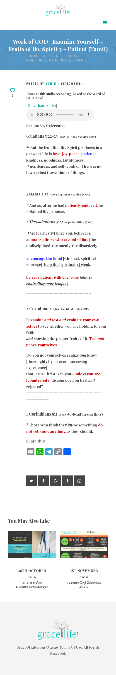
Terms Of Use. (71, 647)
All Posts (50, 56)
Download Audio (42, 105)
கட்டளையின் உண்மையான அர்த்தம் (32, 585)
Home (34, 56)
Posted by (42, 83)
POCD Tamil (72, 56)
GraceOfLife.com (31, 647)
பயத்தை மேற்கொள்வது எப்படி (84, 585)
